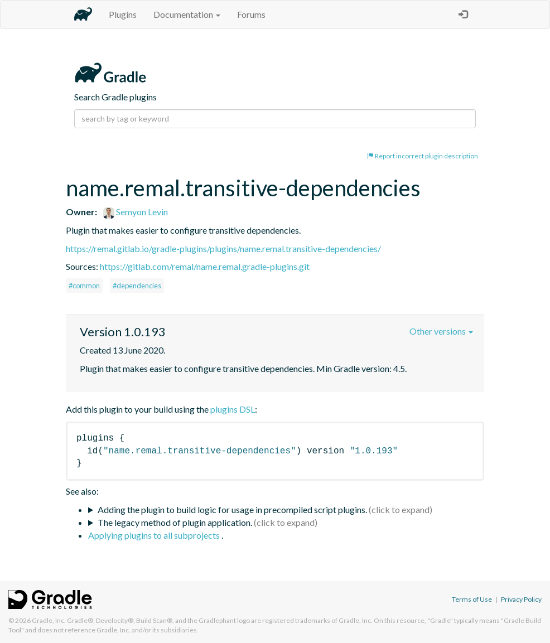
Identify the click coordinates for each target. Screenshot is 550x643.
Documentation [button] (186, 14)
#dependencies (137, 285)
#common (84, 285)
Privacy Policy (521, 599)
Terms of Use (472, 599)
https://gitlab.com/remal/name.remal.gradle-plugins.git (205, 266)
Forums (251, 14)
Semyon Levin (135, 211)
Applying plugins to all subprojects (154, 535)
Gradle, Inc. (49, 620)
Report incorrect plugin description (422, 156)
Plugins (123, 14)
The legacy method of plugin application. (175, 522)
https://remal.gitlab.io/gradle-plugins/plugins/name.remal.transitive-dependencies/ (223, 248)
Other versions (441, 331)
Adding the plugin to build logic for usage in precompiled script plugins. (232, 509)
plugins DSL (232, 409)
